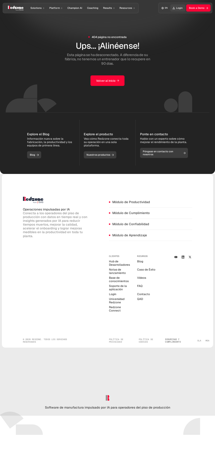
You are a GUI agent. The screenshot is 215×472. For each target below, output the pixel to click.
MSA (208, 340)
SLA (199, 340)
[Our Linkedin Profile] (183, 257)
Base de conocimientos (119, 279)
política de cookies (146, 340)
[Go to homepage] (16, 8)
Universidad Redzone (117, 300)
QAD (140, 299)
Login (112, 294)
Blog (140, 261)
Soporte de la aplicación (118, 287)
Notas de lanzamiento (117, 271)
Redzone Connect (115, 308)
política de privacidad (116, 340)
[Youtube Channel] (176, 257)
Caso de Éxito (146, 269)
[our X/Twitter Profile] (190, 257)
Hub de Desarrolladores (119, 263)
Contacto (143, 294)
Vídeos (141, 278)
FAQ (140, 286)
